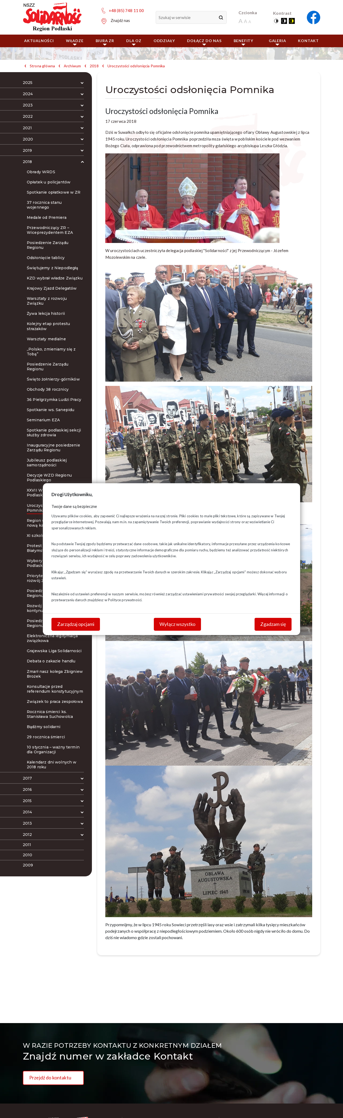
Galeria (277, 42)
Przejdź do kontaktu (50, 1077)
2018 (94, 66)
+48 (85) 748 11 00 (126, 10)
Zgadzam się (273, 624)
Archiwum (72, 66)
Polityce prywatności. (125, 600)
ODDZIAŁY (164, 40)
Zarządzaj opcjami (75, 624)
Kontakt (308, 40)
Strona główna (42, 66)
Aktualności (39, 40)
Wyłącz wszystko (177, 624)
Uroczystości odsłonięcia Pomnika (136, 66)
